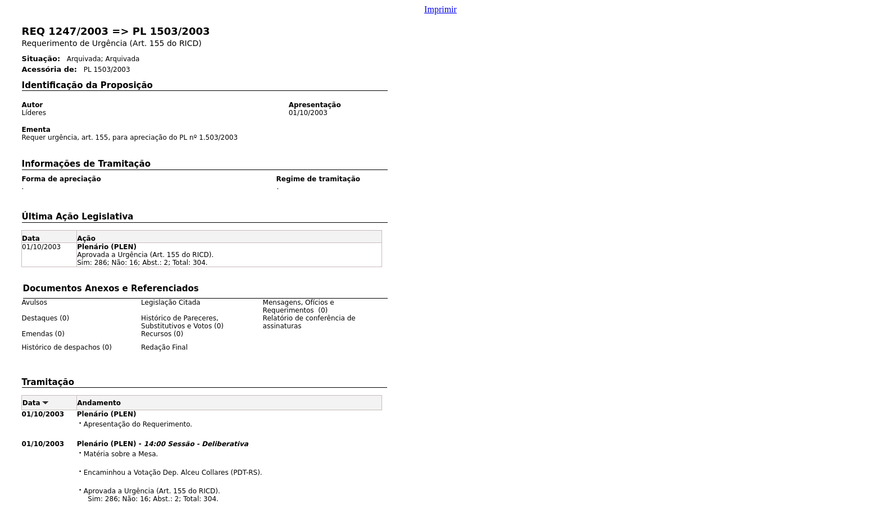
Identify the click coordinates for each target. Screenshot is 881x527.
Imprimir (440, 9)
